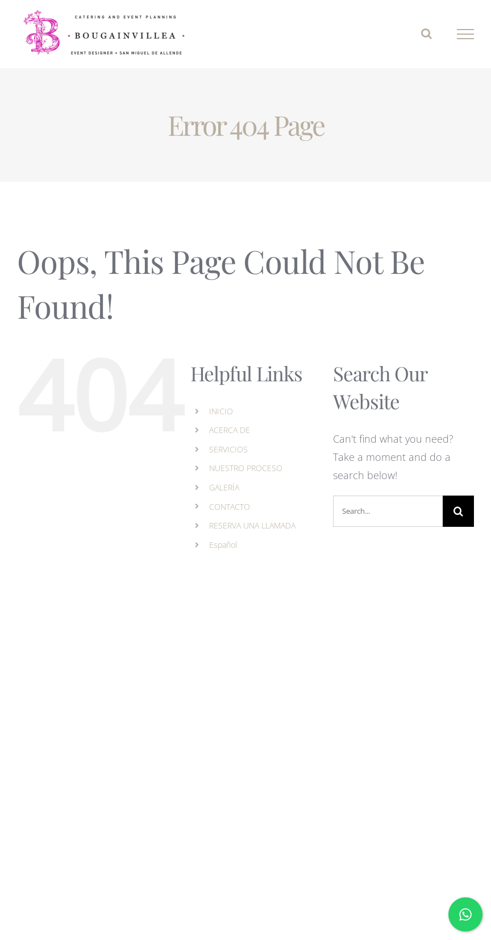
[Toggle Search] (426, 33)
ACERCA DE (229, 430)
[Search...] (388, 511)
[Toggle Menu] (465, 34)
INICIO (221, 411)
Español (223, 544)
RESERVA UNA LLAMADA (252, 525)
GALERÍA (224, 487)
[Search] (458, 511)
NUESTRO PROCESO (245, 468)
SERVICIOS (228, 449)
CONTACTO (229, 506)
